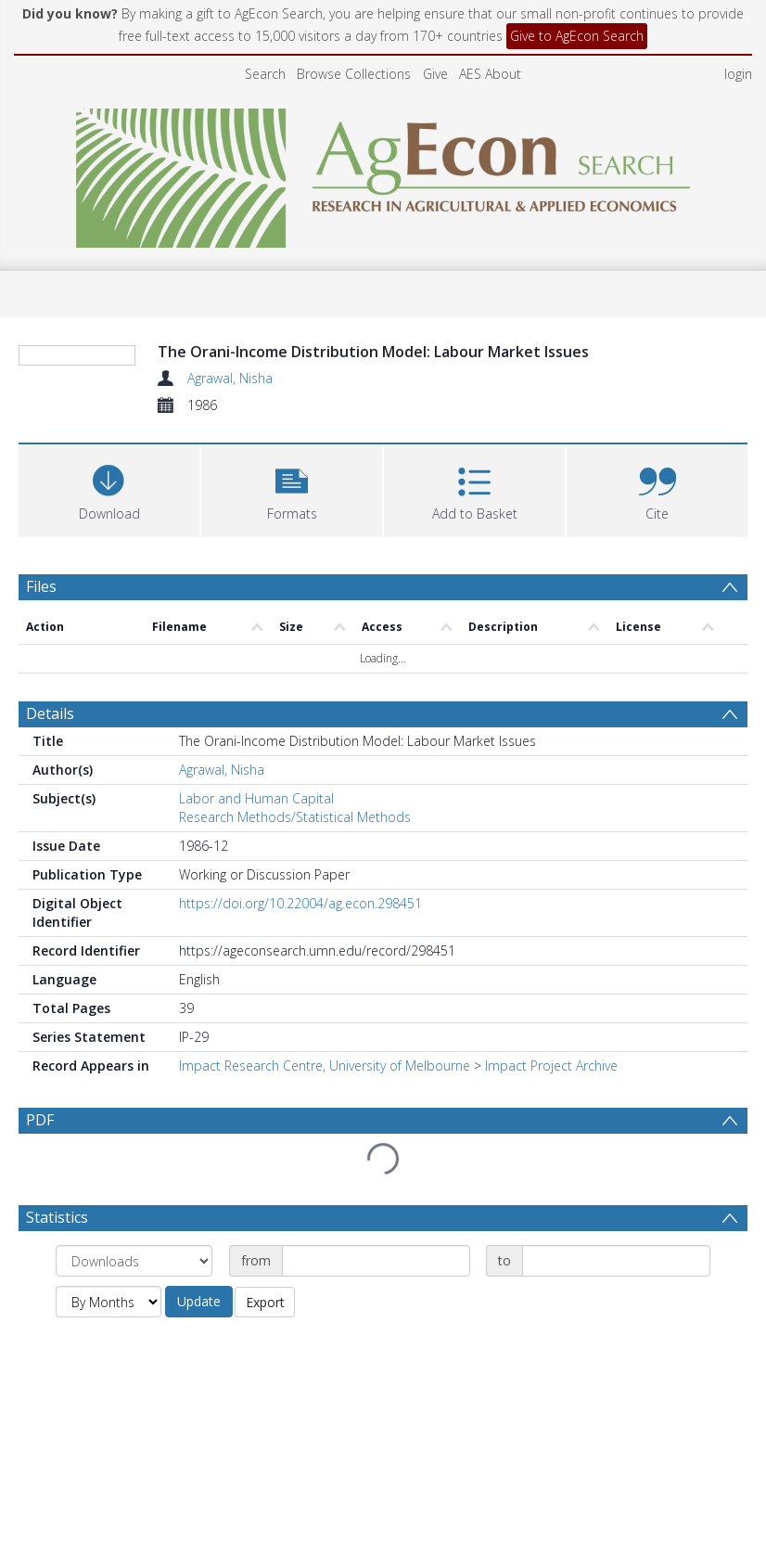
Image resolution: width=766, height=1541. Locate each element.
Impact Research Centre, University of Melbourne (324, 1065)
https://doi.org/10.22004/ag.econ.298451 (300, 903)
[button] (291, 488)
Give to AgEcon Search (577, 36)
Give (435, 74)
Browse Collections (354, 74)
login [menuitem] (738, 74)
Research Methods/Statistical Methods (295, 817)
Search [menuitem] (265, 74)
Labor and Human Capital (256, 798)
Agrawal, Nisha (230, 378)
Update (199, 1301)
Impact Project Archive (551, 1065)
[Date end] (616, 1261)
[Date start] (376, 1261)
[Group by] (134, 1261)
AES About (490, 74)
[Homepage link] (383, 173)
